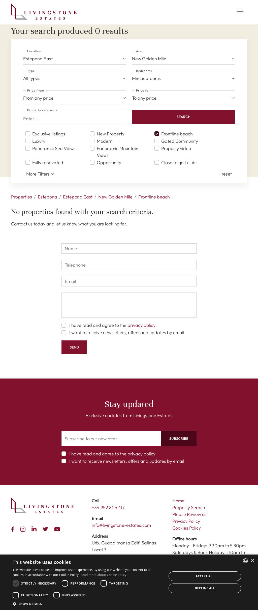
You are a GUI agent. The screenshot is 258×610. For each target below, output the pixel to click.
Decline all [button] (205, 588)
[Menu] (240, 12)
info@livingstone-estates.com (121, 525)
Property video (176, 148)
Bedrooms (144, 71)
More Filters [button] (40, 174)
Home (178, 501)
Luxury (38, 141)
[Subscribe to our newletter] (111, 438)
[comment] (129, 305)
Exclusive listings (48, 134)
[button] (227, 173)
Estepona (47, 197)
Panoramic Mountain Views (117, 152)
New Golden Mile (115, 197)
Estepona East (77, 197)
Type (31, 71)
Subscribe (178, 438)
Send (74, 347)
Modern (105, 141)
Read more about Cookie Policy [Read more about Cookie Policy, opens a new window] (103, 575)
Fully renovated (47, 162)
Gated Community (179, 141)
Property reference (42, 110)
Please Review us (189, 514)
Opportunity (109, 162)
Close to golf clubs (179, 162)
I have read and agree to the (112, 325)
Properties (21, 197)
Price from (35, 90)
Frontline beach (177, 134)
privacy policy (141, 325)
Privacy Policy (186, 521)
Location (34, 51)
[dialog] (129, 582)
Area (140, 51)
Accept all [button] (205, 576)
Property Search (188, 507)
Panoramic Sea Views (54, 148)
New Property (110, 134)
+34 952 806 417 (108, 507)
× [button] (252, 561)
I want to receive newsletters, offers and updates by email (126, 332)
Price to (142, 90)
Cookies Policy (186, 528)
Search (183, 116)
